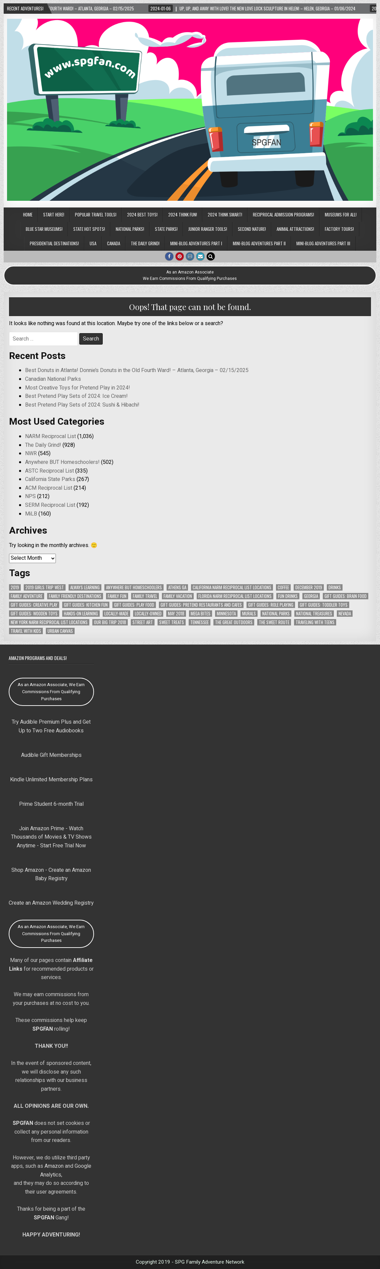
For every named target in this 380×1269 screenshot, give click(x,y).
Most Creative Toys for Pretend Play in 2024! (77, 388)
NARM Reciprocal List (50, 436)
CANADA (113, 243)
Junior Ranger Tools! (207, 229)
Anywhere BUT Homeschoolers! (62, 462)
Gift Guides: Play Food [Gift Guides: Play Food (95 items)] (134, 605)
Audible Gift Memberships (51, 755)
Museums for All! (341, 214)
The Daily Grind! (145, 243)
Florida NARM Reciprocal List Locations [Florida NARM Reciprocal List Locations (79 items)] (235, 596)
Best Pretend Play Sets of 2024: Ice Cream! (76, 396)
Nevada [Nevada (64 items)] (345, 613)
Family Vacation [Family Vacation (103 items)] (178, 596)
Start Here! (53, 214)
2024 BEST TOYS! (142, 214)
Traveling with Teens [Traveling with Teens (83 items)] (315, 622)
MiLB (31, 514)
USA (93, 243)
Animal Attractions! (295, 229)
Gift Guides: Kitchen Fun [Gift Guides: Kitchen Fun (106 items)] (86, 605)
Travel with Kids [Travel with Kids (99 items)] (26, 631)
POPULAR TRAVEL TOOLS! (95, 214)
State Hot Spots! (89, 229)
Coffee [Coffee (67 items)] (283, 587)
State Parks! (166, 229)
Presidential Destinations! (54, 243)
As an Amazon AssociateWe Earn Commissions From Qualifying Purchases (190, 275)
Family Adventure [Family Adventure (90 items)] (26, 596)
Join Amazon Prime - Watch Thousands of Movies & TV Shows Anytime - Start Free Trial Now (51, 837)
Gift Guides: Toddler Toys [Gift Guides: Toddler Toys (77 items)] (324, 605)
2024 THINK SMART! (225, 214)
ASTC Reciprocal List (49, 471)
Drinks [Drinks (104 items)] (334, 587)
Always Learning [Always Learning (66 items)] (85, 587)
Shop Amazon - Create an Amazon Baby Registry (51, 874)
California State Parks (50, 479)
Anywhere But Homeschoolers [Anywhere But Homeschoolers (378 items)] (134, 587)
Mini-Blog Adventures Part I (196, 243)
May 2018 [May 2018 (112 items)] (176, 613)
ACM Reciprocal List (48, 488)
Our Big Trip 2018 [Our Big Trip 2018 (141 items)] (110, 622)
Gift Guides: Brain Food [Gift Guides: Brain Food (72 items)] (345, 596)
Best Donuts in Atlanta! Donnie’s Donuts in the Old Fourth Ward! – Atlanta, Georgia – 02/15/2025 (137, 370)
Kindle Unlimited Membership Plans (51, 780)
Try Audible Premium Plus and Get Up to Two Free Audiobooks (51, 726)
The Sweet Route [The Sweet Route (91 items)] (274, 622)
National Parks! (130, 229)
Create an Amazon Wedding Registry (51, 903)
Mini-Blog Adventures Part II (259, 243)
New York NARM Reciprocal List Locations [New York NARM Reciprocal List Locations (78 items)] (49, 622)
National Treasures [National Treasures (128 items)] (314, 613)
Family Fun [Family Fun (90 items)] (117, 596)
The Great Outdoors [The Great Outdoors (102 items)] (234, 622)
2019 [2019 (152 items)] (15, 587)
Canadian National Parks (53, 379)
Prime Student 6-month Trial (51, 804)
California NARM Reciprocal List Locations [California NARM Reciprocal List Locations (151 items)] (232, 587)
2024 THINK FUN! (182, 214)
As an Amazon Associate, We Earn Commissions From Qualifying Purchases (51, 691)
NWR (31, 453)
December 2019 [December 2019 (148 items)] (308, 587)
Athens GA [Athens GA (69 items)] (177, 587)
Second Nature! (252, 229)
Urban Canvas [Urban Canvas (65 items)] (60, 631)
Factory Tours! (339, 229)
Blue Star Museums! (44, 229)
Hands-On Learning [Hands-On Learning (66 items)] (81, 613)
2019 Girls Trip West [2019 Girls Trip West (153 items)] (44, 587)
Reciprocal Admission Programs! (283, 214)
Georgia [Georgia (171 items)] (311, 596)
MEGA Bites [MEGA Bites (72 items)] (200, 613)
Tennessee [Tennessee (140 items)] (199, 622)
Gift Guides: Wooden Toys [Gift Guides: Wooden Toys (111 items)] (34, 613)
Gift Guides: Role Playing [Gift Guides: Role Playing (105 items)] (270, 605)
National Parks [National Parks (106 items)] (276, 613)
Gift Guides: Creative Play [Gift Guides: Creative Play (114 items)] (34, 605)
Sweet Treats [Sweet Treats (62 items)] (171, 622)
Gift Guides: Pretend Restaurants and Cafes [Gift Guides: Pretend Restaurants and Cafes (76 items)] (201, 605)
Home (27, 214)
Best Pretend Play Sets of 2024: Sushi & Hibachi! (82, 405)
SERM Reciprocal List (50, 505)
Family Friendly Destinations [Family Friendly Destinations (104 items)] (75, 596)
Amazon (54, 1166)
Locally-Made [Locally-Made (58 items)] (116, 613)
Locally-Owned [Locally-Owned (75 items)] (148, 613)
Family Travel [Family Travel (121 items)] (145, 596)
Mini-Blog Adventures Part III (323, 243)
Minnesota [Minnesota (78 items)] (226, 613)
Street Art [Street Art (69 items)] (142, 622)
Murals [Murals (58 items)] (249, 613)
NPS (30, 496)
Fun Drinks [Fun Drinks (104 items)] (288, 596)
